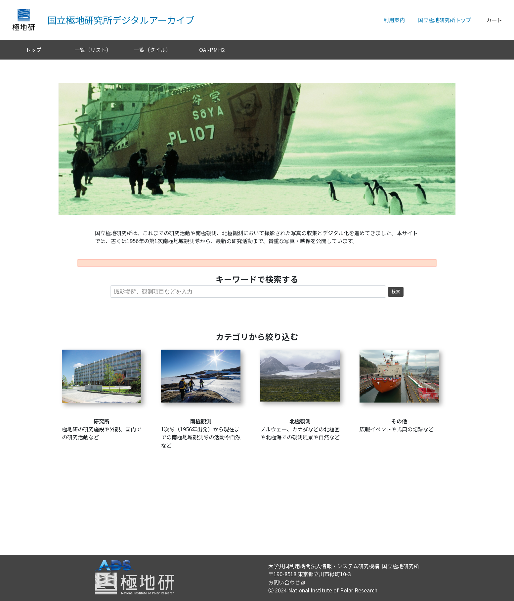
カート (494, 20)
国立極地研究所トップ (444, 20)
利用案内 (394, 20)
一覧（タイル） (152, 50)
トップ (33, 50)
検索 (396, 291)
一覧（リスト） (92, 50)
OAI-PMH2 (212, 50)
